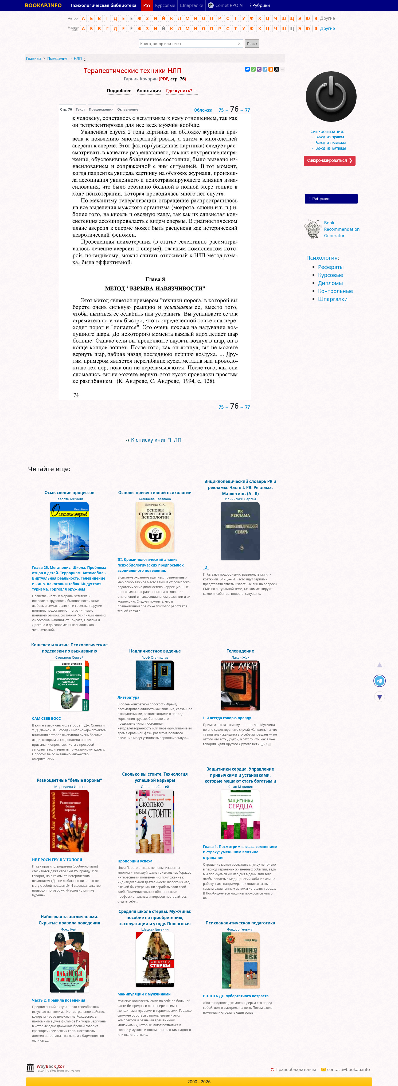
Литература (128, 697)
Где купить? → (182, 90)
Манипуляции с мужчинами (144, 994)
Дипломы (330, 283)
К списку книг (157, 439)
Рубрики (321, 199)
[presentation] (66, 109)
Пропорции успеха (135, 861)
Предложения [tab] (101, 109)
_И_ (206, 567)
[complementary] (53, 1068)
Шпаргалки (333, 299)
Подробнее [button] (119, 90)
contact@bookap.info (348, 1069)
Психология (322, 257)
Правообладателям (295, 1069)
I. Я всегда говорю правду (227, 717)
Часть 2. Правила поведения (58, 1000)
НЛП (78, 58)
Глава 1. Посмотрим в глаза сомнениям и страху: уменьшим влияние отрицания (240, 852)
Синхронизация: (329, 129)
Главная (33, 58)
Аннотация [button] (149, 90)
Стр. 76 (66, 109)
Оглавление (127, 109)
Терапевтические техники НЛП (133, 70)
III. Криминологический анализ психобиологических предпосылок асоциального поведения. (151, 565)
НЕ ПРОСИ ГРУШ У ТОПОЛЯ (57, 859)
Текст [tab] (80, 109)
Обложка (203, 110)
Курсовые (330, 275)
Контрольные (335, 291)
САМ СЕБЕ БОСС (46, 718)
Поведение (57, 58)
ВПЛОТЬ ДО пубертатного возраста (236, 995)
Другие (327, 28)
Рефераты (331, 267)
